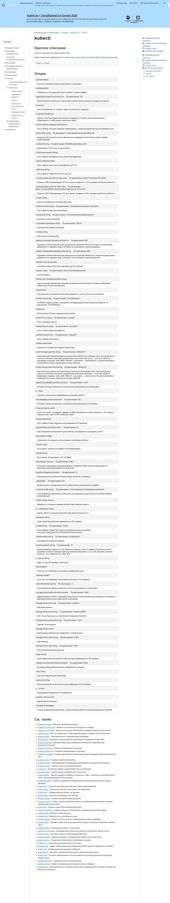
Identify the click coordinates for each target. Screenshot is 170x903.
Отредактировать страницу (151, 39)
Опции (148, 73)
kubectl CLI (74, 32)
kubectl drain (43, 789)
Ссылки (64, 32)
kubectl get (42, 807)
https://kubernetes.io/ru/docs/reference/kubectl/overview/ (94, 57)
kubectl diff (42, 786)
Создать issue (149, 48)
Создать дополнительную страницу (154, 44)
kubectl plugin (43, 828)
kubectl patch (43, 822)
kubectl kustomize (45, 810)
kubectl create (43, 772)
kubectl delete (43, 775)
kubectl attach (43, 736)
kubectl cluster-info (45, 751)
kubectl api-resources (46, 727)
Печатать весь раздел (152, 51)
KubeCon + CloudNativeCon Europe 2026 (52, 15)
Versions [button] (133, 3)
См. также (150, 76)
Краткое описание (153, 71)
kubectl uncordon (45, 861)
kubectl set (42, 849)
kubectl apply (43, 733)
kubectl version (44, 864)
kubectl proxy (43, 834)
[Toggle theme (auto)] (164, 3)
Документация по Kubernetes (46, 32)
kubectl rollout (44, 840)
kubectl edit (42, 792)
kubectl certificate (45, 748)
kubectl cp (42, 769)
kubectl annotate (45, 724)
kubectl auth (43, 739)
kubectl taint (43, 852)
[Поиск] (15, 42)
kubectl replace (44, 837)
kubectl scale (43, 846)
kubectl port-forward (46, 831)
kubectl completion (45, 754)
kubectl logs (43, 816)
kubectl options (44, 819)
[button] (150, 3)
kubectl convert (44, 763)
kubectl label (43, 813)
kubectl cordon (44, 766)
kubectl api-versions (46, 730)
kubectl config (43, 760)
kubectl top (42, 855)
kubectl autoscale (45, 742)
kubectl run (42, 843)
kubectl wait (43, 867)
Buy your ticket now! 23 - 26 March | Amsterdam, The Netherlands (50, 21)
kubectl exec (43, 795)
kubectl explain (44, 798)
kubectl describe (44, 780)
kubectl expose (44, 801)
